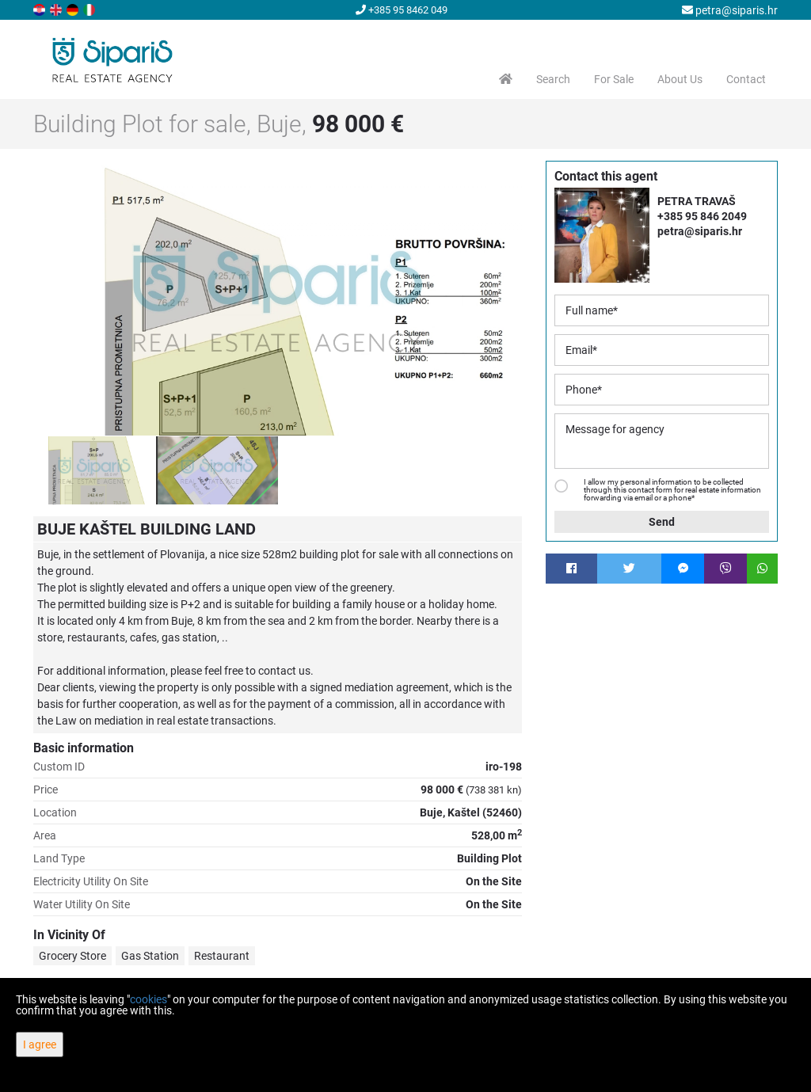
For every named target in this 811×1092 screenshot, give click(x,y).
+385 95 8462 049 (401, 10)
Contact (746, 79)
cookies (148, 999)
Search (553, 79)
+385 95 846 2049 (702, 216)
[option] (94, 470)
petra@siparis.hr (730, 10)
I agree (39, 1044)
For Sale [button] (614, 79)
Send (662, 522)
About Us (679, 79)
